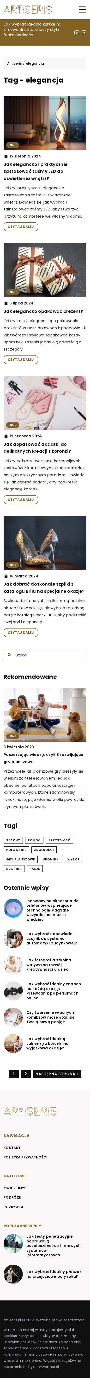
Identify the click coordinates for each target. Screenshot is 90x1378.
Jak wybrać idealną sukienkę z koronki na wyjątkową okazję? (47, 1044)
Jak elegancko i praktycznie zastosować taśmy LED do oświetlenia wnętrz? (35, 171)
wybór (73, 859)
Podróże (12, 1197)
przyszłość (59, 840)
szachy (13, 840)
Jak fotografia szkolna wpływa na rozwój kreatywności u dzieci (48, 965)
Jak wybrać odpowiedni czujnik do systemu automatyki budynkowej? (51, 939)
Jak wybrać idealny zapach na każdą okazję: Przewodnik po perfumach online (53, 991)
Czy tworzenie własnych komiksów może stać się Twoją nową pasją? (50, 1017)
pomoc (34, 840)
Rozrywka (13, 1207)
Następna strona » (57, 1074)
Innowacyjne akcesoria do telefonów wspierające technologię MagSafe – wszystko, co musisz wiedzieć (52, 910)
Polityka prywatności (25, 1157)
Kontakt (12, 1147)
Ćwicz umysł (16, 1188)
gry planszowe (20, 859)
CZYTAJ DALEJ (21, 226)
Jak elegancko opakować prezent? (43, 311)
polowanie (16, 850)
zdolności (44, 850)
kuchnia (14, 869)
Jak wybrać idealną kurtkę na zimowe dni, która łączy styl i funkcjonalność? (32, 29)
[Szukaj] (9, 654)
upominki (51, 859)
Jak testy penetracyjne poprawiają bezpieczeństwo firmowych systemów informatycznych (53, 1245)
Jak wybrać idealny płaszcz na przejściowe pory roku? (53, 1274)
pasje (35, 869)
